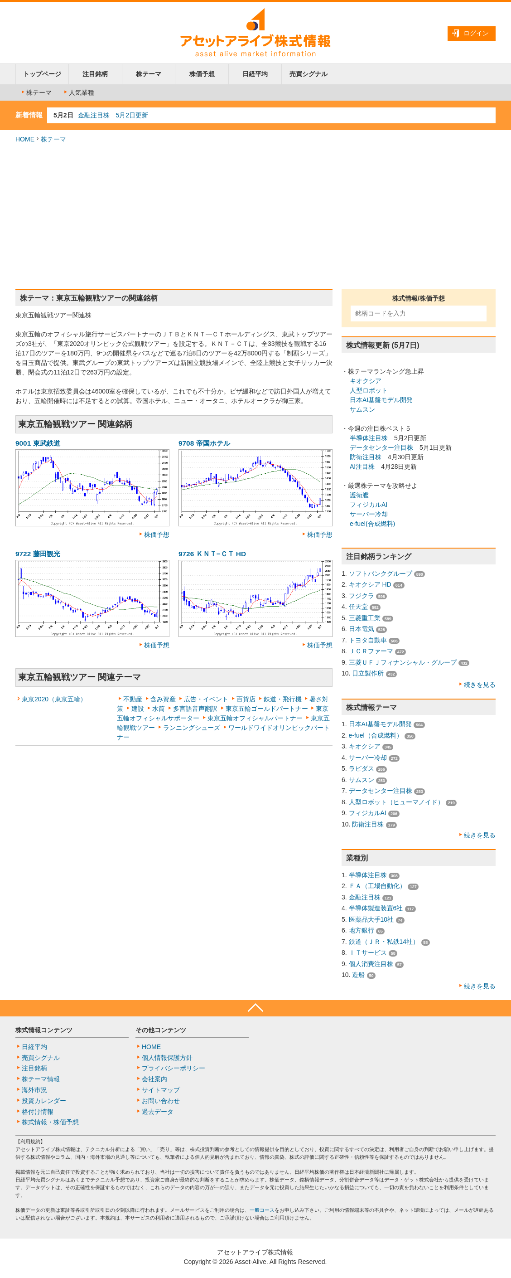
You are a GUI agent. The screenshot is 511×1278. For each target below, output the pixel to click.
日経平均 (255, 74)
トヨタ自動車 (368, 640)
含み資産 (163, 699)
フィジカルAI (368, 504)
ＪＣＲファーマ (371, 651)
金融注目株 (365, 897)
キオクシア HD (370, 584)
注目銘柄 (95, 74)
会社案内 (154, 1079)
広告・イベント (206, 699)
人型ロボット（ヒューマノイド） (396, 802)
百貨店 (246, 699)
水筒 (158, 708)
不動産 (132, 699)
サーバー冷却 (369, 514)
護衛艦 (359, 495)
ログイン (476, 33)
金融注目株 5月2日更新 (113, 115)
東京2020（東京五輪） (54, 699)
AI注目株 (362, 466)
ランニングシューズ (191, 727)
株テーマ (148, 74)
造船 (358, 974)
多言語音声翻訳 (195, 708)
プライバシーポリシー (173, 1068)
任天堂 (358, 606)
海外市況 (34, 1089)
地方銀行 (361, 930)
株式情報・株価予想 (50, 1122)
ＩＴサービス (368, 952)
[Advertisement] (255, 216)
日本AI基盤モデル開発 (381, 399)
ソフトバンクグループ (380, 573)
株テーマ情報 (41, 1079)
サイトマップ (161, 1089)
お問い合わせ (161, 1100)
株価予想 (202, 74)
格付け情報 (37, 1111)
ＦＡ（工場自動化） (377, 885)
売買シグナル (308, 74)
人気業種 (78, 92)
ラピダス (361, 768)
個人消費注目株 (371, 963)
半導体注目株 (369, 438)
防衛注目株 (365, 457)
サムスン (362, 409)
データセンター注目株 (381, 447)
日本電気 (361, 628)
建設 (137, 708)
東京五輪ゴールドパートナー (267, 708)
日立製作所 (368, 673)
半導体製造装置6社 (376, 908)
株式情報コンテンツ (43, 1030)
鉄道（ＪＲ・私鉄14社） (384, 941)
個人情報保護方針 (167, 1057)
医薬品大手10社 (371, 919)
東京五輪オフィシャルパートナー (255, 718)
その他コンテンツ (160, 1030)
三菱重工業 (365, 618)
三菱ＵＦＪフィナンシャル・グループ (403, 662)
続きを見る (480, 684)
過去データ (158, 1111)
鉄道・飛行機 (283, 699)
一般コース (262, 1210)
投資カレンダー (44, 1100)
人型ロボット (369, 390)
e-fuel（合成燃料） (376, 735)
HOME (24, 139)
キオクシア (365, 380)
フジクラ (361, 595)
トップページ (42, 74)
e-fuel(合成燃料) (372, 523)
